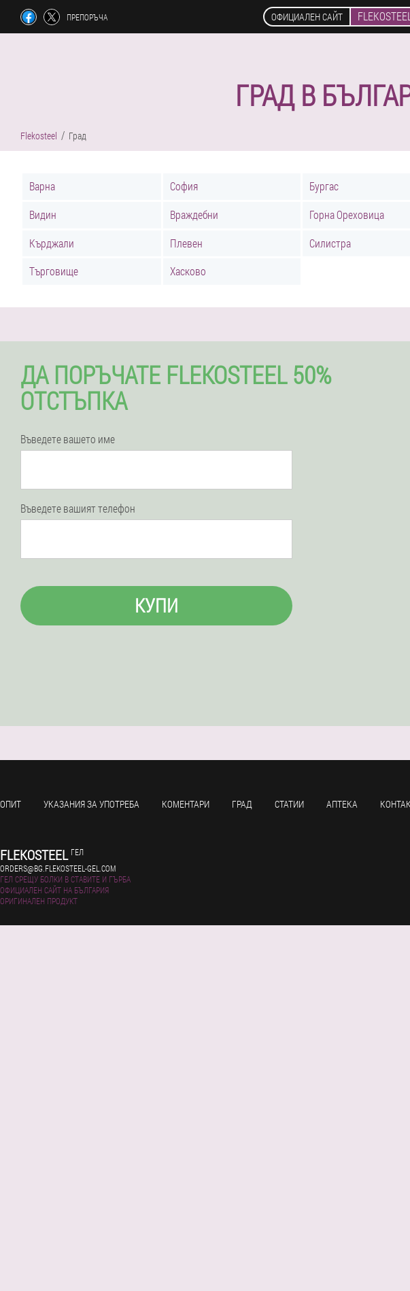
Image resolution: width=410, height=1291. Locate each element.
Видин (42, 214)
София (184, 186)
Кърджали (51, 243)
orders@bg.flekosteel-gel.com (58, 868)
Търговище (53, 271)
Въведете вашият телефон (77, 508)
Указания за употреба (91, 803)
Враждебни (194, 214)
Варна (42, 186)
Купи (156, 605)
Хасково (188, 271)
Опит (10, 803)
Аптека (342, 803)
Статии (289, 803)
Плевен (186, 243)
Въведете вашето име (67, 439)
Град (242, 803)
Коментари (185, 803)
